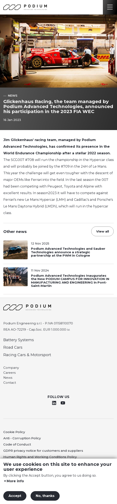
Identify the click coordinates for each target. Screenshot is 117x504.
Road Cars (12, 347)
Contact (9, 383)
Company (11, 368)
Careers (9, 373)
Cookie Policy (14, 432)
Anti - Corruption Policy (22, 438)
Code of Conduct (17, 444)
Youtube (62, 403)
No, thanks (45, 496)
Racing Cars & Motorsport (27, 355)
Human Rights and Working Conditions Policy (40, 457)
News (7, 378)
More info (15, 481)
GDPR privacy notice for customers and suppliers (43, 451)
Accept (15, 496)
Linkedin (54, 403)
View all (102, 231)
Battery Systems (18, 340)
